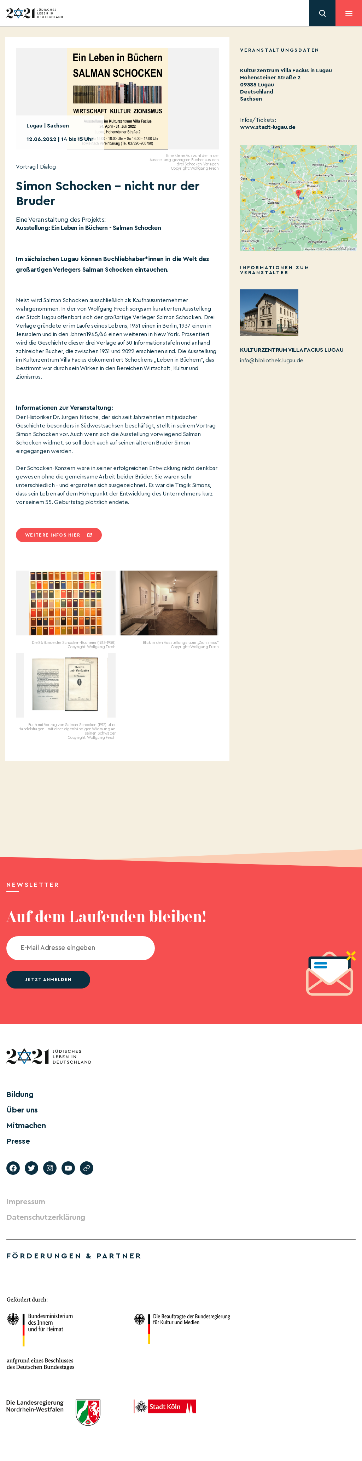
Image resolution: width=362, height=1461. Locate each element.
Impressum (25, 1202)
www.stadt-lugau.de (268, 127)
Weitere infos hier (52, 535)
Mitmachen (26, 1125)
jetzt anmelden (48, 979)
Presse (18, 1141)
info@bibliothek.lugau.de (271, 360)
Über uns (22, 1110)
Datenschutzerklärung (45, 1217)
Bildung (19, 1094)
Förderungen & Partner (74, 1256)
